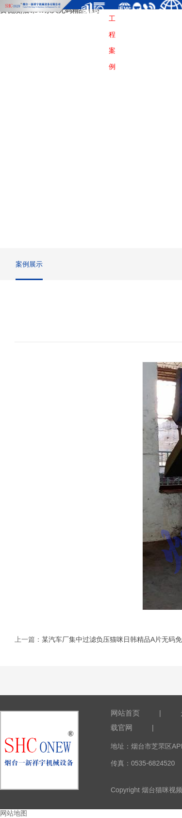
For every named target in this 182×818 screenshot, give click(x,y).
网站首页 (125, 713)
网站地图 (13, 813)
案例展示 (29, 264)
